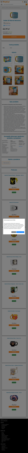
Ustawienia (13, 232)
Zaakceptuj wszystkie (20, 232)
